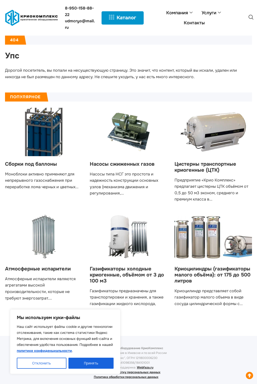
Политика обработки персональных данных (126, 377)
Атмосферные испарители (38, 269)
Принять (91, 363)
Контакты (194, 23)
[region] (65, 341)
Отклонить (41, 363)
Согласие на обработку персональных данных (126, 372)
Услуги (211, 13)
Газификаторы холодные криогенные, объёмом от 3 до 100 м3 (127, 275)
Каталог (122, 18)
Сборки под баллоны (31, 164)
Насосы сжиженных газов (122, 164)
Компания (179, 13)
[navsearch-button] (251, 18)
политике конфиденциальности (44, 350)
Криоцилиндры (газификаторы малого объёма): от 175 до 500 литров (212, 275)
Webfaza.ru (145, 367)
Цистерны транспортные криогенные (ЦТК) (205, 167)
